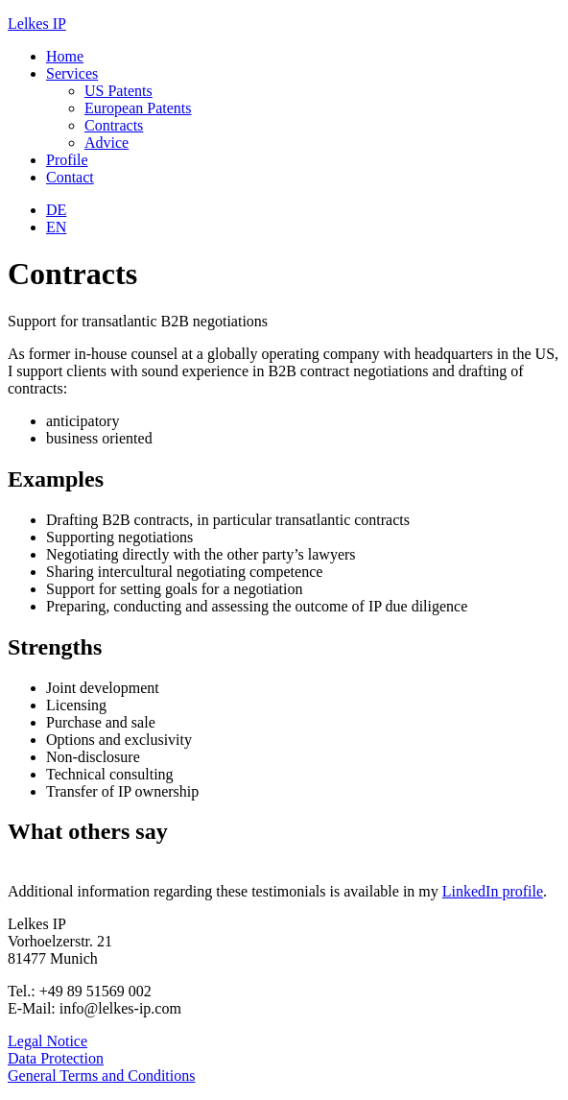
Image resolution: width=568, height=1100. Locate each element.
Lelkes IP (37, 23)
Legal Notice (47, 1041)
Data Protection (56, 1058)
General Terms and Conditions (101, 1075)
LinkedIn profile (492, 891)
